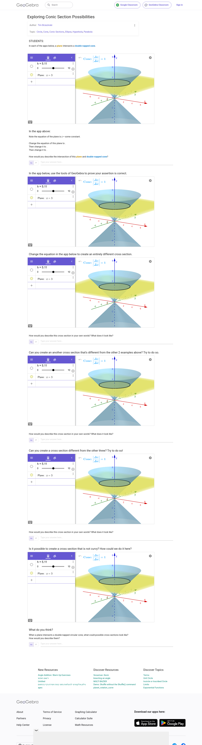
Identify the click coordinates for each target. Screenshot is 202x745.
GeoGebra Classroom (156, 5)
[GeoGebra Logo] (27, 5)
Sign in (179, 5)
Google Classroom (127, 5)
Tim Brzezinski (45, 25)
